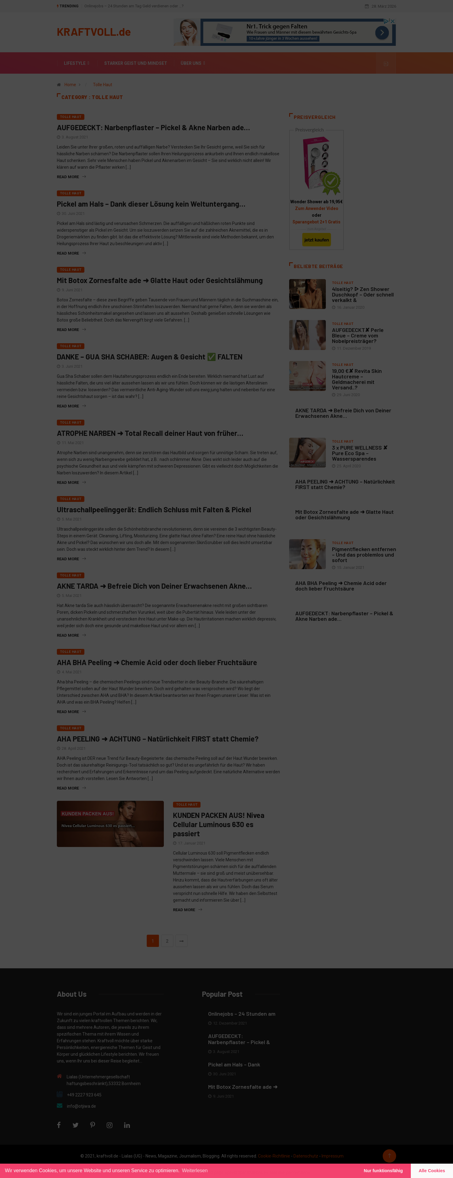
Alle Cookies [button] (432, 1170)
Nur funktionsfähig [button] (383, 1170)
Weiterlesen (195, 1170)
